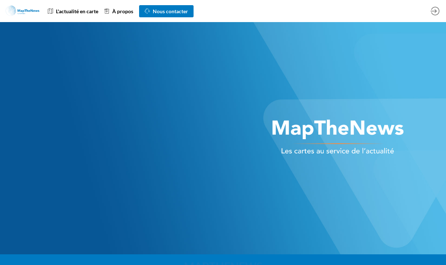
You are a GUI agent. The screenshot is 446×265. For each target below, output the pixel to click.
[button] (166, 11)
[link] (73, 11)
